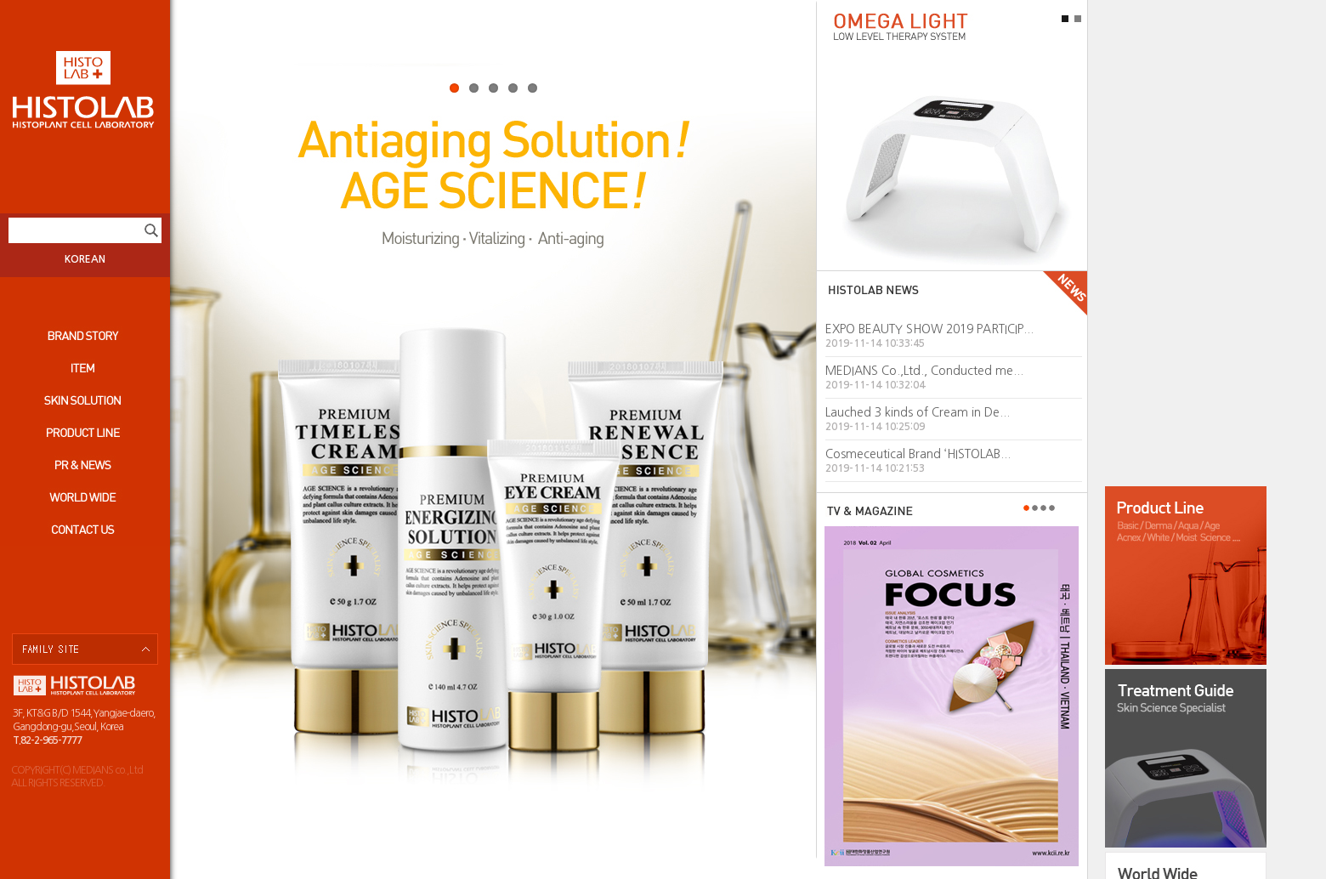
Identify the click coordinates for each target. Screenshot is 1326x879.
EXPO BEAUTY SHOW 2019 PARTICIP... (929, 329)
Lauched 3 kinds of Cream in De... (917, 412)
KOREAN (85, 259)
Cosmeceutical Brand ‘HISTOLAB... (918, 454)
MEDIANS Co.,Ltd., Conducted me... (924, 371)
